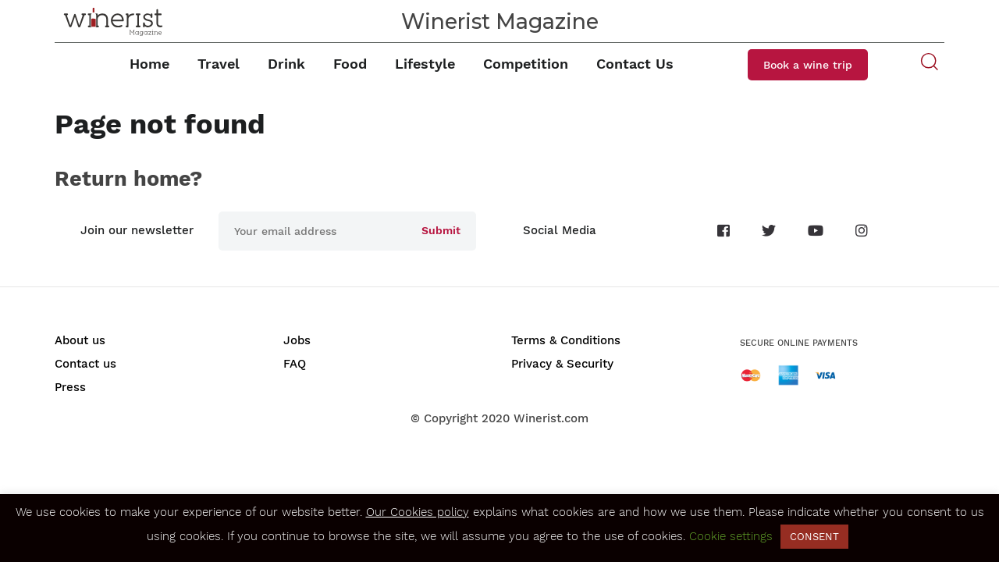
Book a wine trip (807, 65)
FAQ (294, 364)
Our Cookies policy (417, 512)
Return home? (128, 178)
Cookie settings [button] (731, 536)
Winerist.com (551, 418)
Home (149, 63)
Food (350, 63)
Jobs (297, 340)
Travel (218, 63)
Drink (286, 63)
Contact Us (635, 63)
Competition (525, 63)
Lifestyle (425, 63)
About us (80, 340)
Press (70, 387)
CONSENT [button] (814, 536)
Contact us (85, 364)
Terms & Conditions (565, 340)
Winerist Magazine (500, 21)
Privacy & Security (562, 364)
